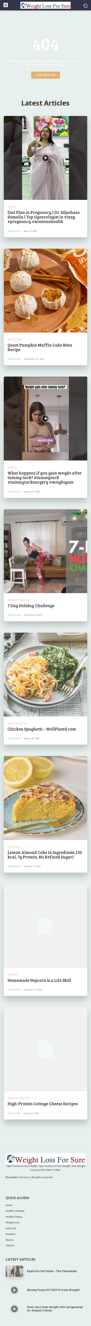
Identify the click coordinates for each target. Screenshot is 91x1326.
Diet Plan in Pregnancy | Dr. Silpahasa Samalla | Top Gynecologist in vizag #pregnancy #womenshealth (44, 216)
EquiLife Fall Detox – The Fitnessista (52, 1271)
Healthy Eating (17, 723)
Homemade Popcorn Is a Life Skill (39, 980)
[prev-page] (41, 1133)
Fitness (12, 975)
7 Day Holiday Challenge (31, 605)
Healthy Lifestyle (19, 600)
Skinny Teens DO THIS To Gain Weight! (53, 1290)
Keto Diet (14, 847)
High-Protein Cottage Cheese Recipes (43, 1103)
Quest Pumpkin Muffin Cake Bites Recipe (40, 347)
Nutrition (14, 339)
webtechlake (14, 230)
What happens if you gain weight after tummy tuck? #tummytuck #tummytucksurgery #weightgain (45, 477)
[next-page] (49, 1133)
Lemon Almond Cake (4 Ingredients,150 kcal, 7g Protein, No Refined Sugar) (45, 854)
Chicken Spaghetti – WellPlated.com (42, 729)
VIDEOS (12, 207)
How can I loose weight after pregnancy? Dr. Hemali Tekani (55, 1308)
